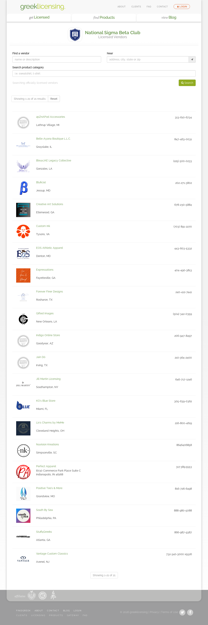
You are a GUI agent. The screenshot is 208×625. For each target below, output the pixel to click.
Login (182, 6)
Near (110, 53)
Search (187, 82)
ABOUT (39, 610)
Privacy (154, 612)
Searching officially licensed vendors (35, 82)
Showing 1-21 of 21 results (30, 98)
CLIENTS (21, 615)
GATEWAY (73, 615)
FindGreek (23, 610)
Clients (136, 6)
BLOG (66, 610)
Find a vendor (20, 53)
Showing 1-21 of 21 (104, 575)
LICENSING (38, 615)
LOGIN (78, 610)
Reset (53, 98)
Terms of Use (169, 612)
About (121, 6)
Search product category (28, 67)
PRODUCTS (56, 615)
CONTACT (53, 610)
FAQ (149, 6)
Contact (162, 6)
